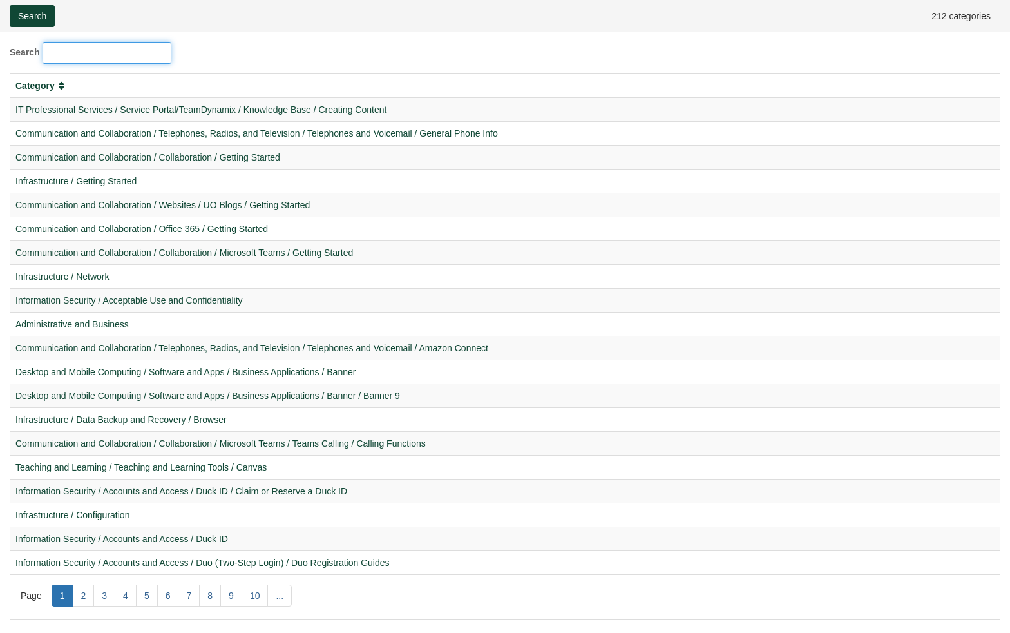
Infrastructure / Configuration (72, 515)
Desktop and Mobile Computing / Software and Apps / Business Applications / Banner (185, 372)
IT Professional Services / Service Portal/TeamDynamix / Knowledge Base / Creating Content (200, 109)
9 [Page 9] (231, 595)
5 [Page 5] (146, 595)
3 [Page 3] (104, 595)
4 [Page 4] (125, 595)
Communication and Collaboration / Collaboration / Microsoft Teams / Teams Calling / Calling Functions (220, 443)
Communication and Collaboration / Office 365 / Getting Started (141, 229)
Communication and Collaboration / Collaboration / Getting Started (147, 157)
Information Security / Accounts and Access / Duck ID (121, 539)
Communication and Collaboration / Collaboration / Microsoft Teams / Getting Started (184, 253)
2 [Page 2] (83, 595)
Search (25, 52)
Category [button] (41, 86)
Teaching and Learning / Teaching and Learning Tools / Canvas (141, 467)
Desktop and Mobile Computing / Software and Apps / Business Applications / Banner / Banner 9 (207, 396)
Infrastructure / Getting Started (76, 181)
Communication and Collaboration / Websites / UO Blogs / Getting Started (162, 205)
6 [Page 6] (168, 595)
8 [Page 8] (210, 595)
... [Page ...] (279, 595)
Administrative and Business (72, 324)
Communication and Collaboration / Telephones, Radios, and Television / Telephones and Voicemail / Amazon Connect (251, 348)
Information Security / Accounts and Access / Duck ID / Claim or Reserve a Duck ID (181, 491)
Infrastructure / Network (62, 276)
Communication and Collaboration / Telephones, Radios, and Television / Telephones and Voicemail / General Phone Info (256, 133)
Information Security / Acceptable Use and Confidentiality (129, 300)
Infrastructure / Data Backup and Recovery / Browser (121, 419)
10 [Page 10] (255, 595)
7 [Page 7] (188, 595)
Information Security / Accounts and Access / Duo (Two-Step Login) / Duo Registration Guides (202, 563)
